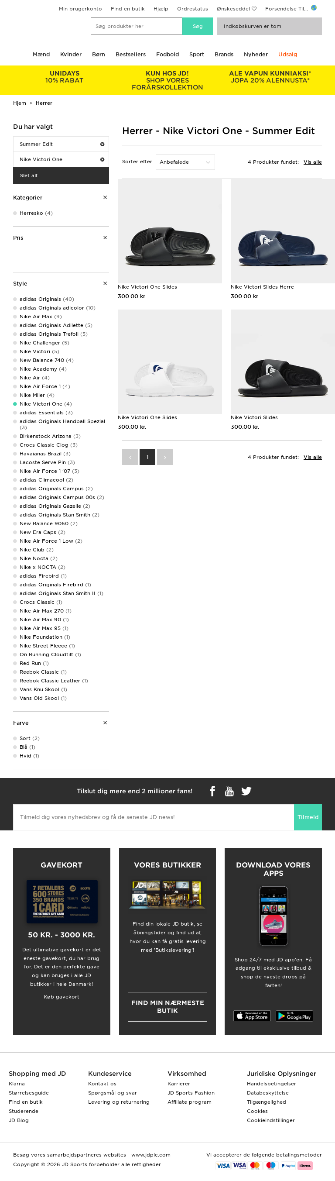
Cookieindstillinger (271, 1120)
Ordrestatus (192, 9)
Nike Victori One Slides (147, 287)
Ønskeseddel (233, 9)
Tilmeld (307, 817)
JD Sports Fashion (191, 1093)
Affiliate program (190, 1102)
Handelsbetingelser (271, 1084)
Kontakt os (102, 1084)
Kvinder (71, 54)
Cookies (257, 1111)
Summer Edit (62, 144)
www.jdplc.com (150, 1155)
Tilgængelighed (266, 1102)
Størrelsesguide (29, 1093)
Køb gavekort (61, 997)
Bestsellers (131, 54)
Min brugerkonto (80, 9)
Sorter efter (137, 161)
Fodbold (167, 54)
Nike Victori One (62, 159)
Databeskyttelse (268, 1093)
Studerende (23, 1111)
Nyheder (256, 54)
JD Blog (19, 1120)
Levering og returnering (119, 1102)
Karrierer (179, 1084)
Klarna (17, 1084)
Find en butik (128, 9)
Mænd (41, 54)
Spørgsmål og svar (112, 1093)
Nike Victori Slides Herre (262, 287)
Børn (98, 54)
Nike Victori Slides (254, 417)
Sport (196, 54)
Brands (224, 54)
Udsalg (287, 54)
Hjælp (161, 9)
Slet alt (29, 175)
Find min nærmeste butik (167, 1006)
